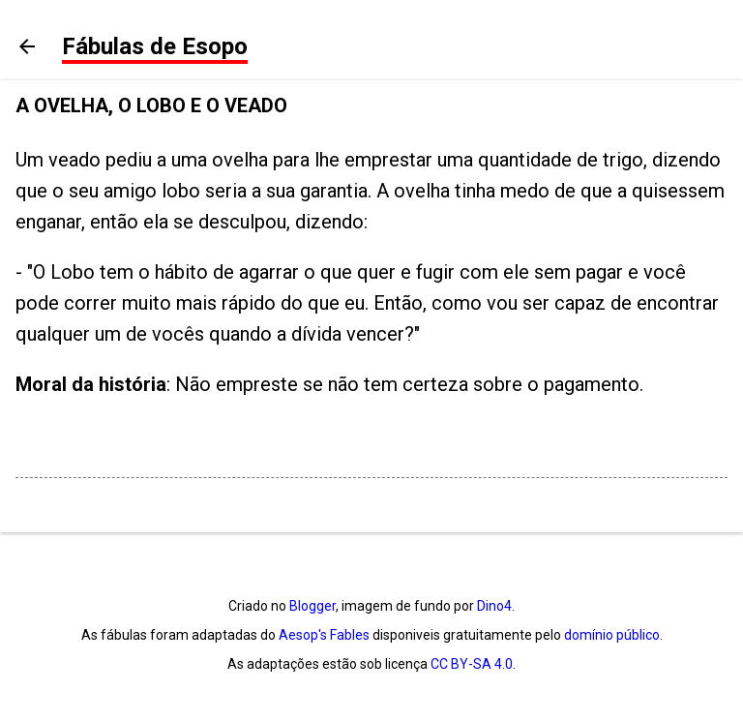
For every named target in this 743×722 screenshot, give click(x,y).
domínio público (612, 635)
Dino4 (494, 606)
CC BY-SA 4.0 (472, 664)
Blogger (312, 606)
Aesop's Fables (324, 635)
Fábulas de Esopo (155, 46)
